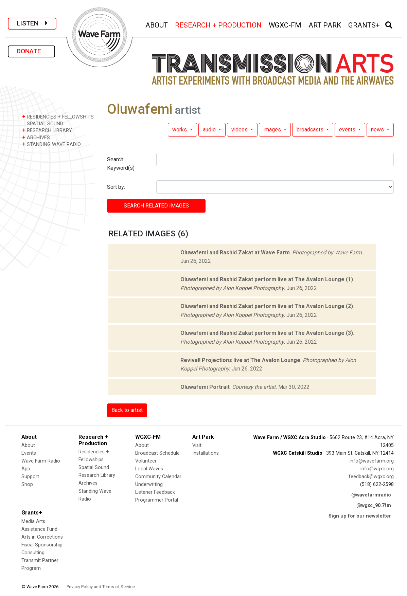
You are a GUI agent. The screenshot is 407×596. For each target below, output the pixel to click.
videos (240, 129)
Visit (196, 445)
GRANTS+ (365, 24)
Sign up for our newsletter (360, 516)
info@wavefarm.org (372, 461)
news (378, 129)
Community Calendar (158, 477)
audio (210, 129)
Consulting (33, 553)
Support (30, 477)
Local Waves (149, 469)
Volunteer (146, 461)
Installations (205, 453)
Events (28, 453)
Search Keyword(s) (121, 163)
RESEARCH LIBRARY (47, 130)
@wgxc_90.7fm (373, 505)
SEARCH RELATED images (156, 205)
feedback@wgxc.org (371, 477)
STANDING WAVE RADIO (51, 144)
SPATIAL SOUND (42, 123)
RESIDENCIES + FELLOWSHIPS (58, 116)
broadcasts (311, 129)
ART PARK (325, 24)
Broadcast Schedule (157, 453)
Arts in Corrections (42, 537)
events (348, 129)
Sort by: (116, 187)
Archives (88, 483)
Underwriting (149, 484)
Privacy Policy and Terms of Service (101, 586)
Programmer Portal (156, 500)
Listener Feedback (155, 492)
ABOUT (157, 24)
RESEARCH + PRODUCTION (218, 24)
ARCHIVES (36, 137)
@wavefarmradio (371, 495)
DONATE (31, 51)
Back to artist (127, 410)
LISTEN (32, 23)
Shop (27, 484)
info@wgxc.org (377, 469)
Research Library (96, 475)
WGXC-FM (285, 24)
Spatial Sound (93, 467)
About (28, 445)
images (272, 129)
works (180, 129)
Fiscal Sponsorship (42, 545)
